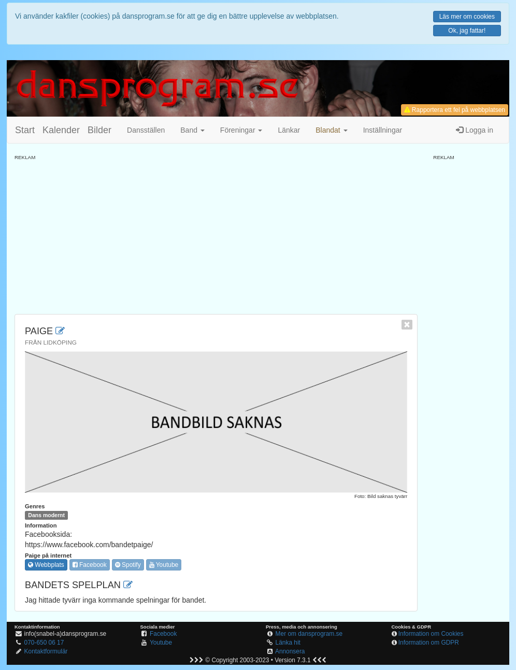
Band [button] (192, 130)
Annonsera (290, 651)
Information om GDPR (428, 642)
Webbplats (46, 564)
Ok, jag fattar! (466, 30)
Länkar (289, 130)
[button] (331, 130)
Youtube (164, 564)
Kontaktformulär (46, 651)
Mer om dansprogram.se (309, 633)
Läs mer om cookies (467, 16)
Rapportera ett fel (454, 109)
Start (25, 130)
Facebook (90, 564)
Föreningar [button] (241, 130)
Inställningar (383, 130)
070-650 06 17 (44, 642)
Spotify (128, 564)
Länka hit (288, 642)
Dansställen (146, 130)
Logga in (474, 130)
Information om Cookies (431, 633)
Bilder (99, 130)
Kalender (61, 130)
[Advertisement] (216, 233)
